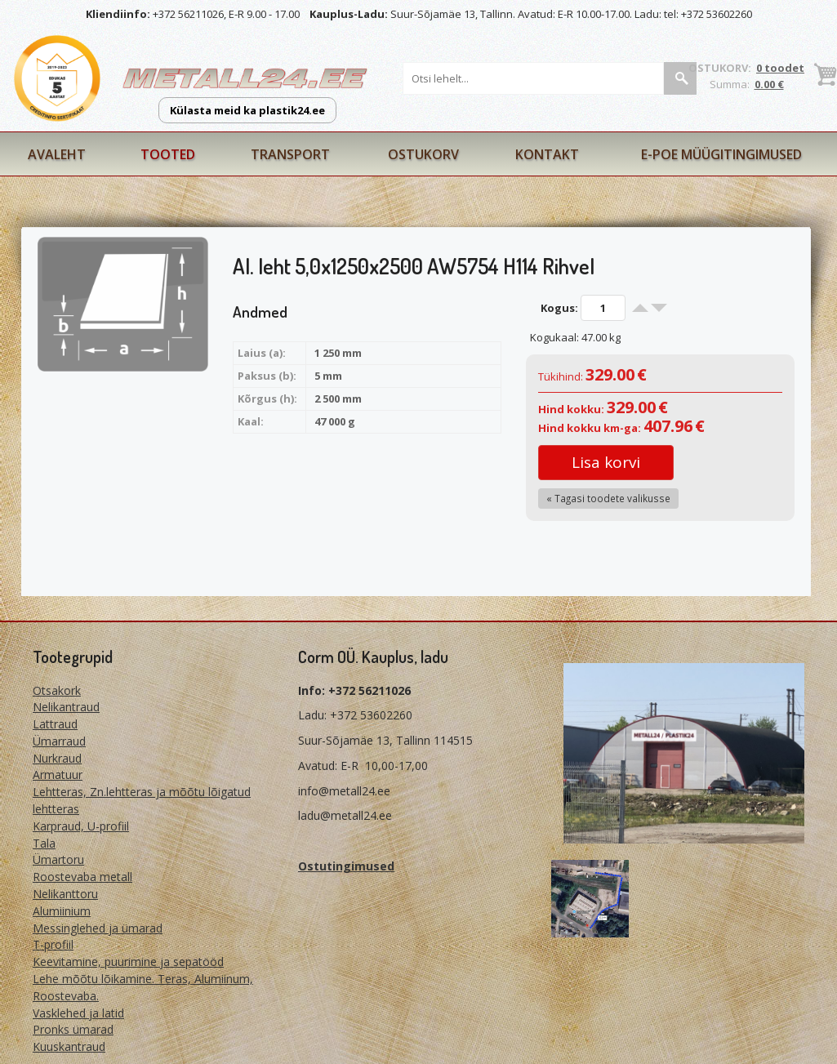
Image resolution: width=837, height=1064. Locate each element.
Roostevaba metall (82, 876)
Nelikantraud (66, 707)
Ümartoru (58, 859)
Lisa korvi (606, 462)
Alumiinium (62, 911)
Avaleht (57, 154)
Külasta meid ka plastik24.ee (247, 110)
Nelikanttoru (65, 894)
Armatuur (57, 774)
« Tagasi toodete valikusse (608, 498)
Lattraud (55, 724)
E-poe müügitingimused (721, 154)
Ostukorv (423, 154)
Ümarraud (59, 741)
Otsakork (57, 690)
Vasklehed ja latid (78, 1013)
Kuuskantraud (69, 1046)
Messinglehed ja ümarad (98, 928)
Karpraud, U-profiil (81, 826)
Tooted (167, 154)
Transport (290, 154)
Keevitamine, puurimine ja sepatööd (128, 961)
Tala (44, 843)
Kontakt (547, 154)
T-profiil (53, 944)
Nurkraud (57, 758)
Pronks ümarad (73, 1029)
